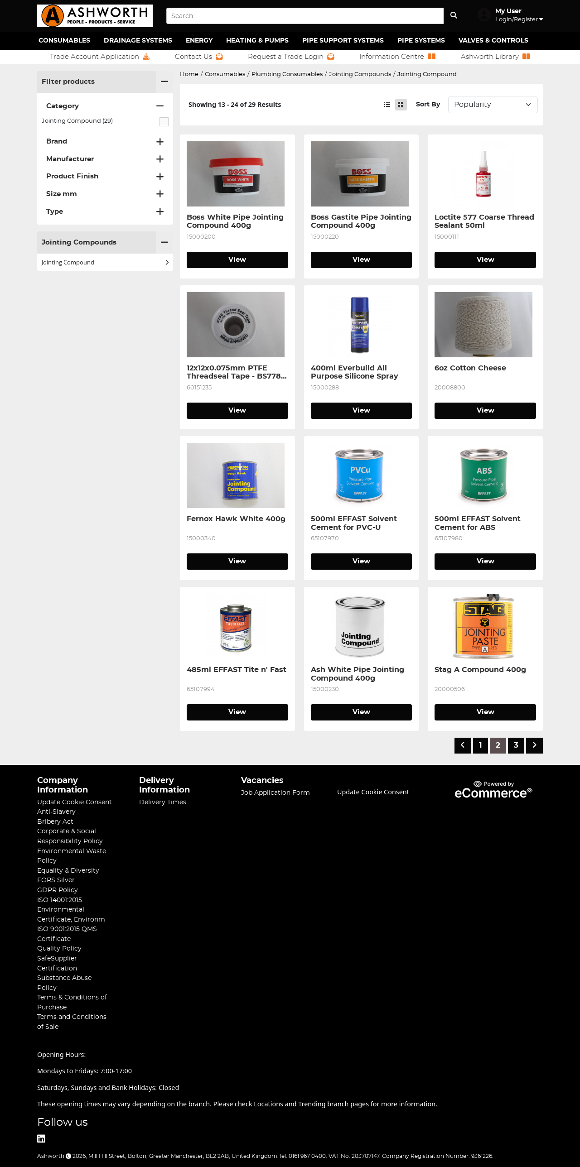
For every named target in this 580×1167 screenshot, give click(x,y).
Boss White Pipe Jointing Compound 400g (236, 221)
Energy (199, 41)
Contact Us (198, 56)
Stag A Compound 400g (480, 669)
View (237, 259)
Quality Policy (59, 948)
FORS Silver (56, 880)
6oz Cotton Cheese (470, 368)
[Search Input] (305, 16)
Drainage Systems (138, 41)
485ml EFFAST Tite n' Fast (236, 669)
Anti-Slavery (56, 811)
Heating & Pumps (257, 41)
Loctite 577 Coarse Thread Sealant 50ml (485, 221)
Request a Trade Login (291, 56)
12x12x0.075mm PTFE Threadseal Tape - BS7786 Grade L (237, 373)
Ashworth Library (495, 56)
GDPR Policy (57, 890)
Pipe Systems (421, 41)
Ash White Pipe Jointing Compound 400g (358, 674)
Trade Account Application (100, 56)
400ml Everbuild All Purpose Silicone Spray (354, 372)
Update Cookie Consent (74, 802)
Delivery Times (162, 802)
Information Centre (397, 56)
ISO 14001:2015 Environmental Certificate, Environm (71, 910)
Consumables (64, 41)
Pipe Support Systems (343, 41)
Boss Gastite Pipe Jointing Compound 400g (361, 221)
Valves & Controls (493, 41)
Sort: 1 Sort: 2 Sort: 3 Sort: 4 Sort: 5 (493, 104)
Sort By (428, 104)
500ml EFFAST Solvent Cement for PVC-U (355, 523)
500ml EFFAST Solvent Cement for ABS (479, 523)
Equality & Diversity (68, 870)
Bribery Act (55, 821)
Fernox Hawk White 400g (236, 519)
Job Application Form (275, 792)
